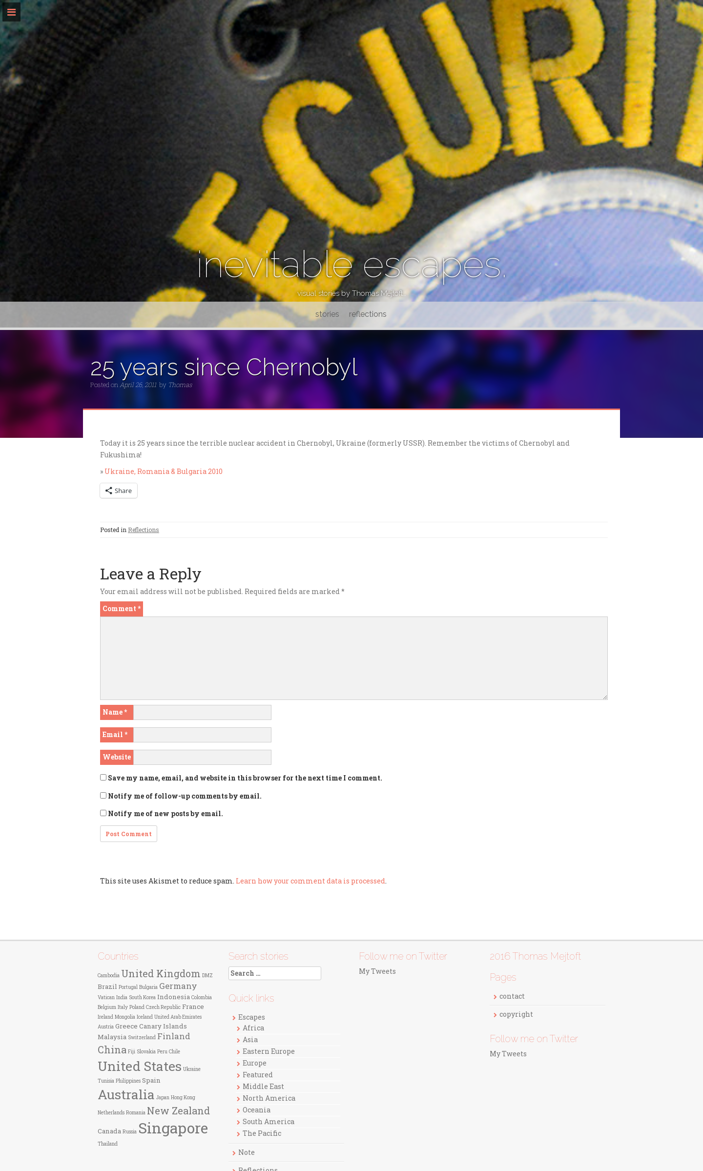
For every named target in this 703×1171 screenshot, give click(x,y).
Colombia (201, 997)
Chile (174, 1051)
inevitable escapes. (351, 264)
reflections (368, 314)
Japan (162, 1097)
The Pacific (262, 1133)
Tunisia (106, 1081)
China (112, 1049)
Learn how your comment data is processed (310, 880)
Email (115, 734)
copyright (516, 1014)
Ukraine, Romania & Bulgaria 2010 (163, 471)
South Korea (142, 997)
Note (246, 1152)
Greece (126, 1026)
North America (269, 1098)
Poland (137, 1007)
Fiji (131, 1051)
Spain (151, 1080)
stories (327, 314)
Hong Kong (183, 1097)
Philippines (128, 1081)
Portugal (128, 987)
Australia (126, 1094)
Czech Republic (163, 1007)
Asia (250, 1039)
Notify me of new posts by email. (165, 813)
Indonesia (173, 996)
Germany (178, 986)
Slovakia (146, 1051)
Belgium (107, 1007)
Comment (122, 608)
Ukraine (192, 1069)
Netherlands (111, 1112)
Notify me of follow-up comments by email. (185, 796)
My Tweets (377, 971)
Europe (255, 1063)
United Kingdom (161, 973)
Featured (258, 1074)
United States (140, 1065)
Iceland (145, 1017)
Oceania (256, 1109)
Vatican (106, 997)
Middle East (263, 1086)
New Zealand (178, 1110)
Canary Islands (163, 1026)
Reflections (143, 530)
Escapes (251, 1017)
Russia (130, 1132)
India (121, 997)
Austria (106, 1027)
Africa (253, 1027)
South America (268, 1121)
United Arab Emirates (178, 1017)
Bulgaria (148, 987)
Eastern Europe (269, 1051)
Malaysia (112, 1036)
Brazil (107, 986)
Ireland (105, 1017)
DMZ (207, 975)
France (193, 1006)
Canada (109, 1131)
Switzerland (142, 1037)
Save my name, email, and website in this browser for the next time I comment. (245, 777)
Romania (135, 1112)
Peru (162, 1051)
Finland (173, 1036)
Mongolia (125, 1017)
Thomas (180, 384)
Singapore (173, 1127)
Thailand (108, 1144)
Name (115, 712)
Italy (123, 1007)
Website (117, 756)
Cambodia (109, 975)
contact (512, 996)
